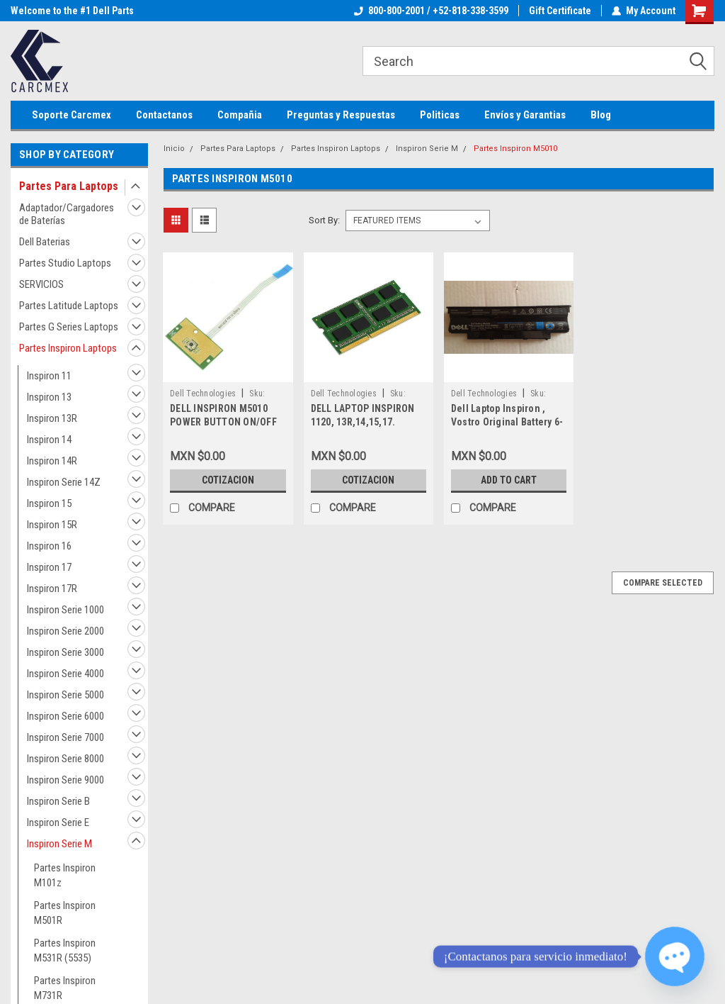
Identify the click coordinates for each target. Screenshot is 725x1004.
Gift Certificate (560, 10)
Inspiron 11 (49, 375)
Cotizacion (228, 480)
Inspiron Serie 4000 (65, 673)
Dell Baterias (44, 241)
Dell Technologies (203, 393)
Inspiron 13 (49, 397)
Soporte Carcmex (71, 114)
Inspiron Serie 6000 (65, 716)
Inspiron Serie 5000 (65, 694)
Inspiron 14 (49, 439)
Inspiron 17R (52, 588)
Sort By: (324, 220)
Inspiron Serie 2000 (65, 631)
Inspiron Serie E (58, 822)
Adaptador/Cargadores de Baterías (66, 214)
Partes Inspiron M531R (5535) (65, 950)
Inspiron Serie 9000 (65, 780)
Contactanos (164, 114)
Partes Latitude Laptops (68, 305)
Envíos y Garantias (525, 114)
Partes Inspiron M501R (65, 913)
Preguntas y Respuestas (341, 114)
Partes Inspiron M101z (65, 875)
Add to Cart (509, 480)
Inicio (174, 148)
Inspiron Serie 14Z (64, 482)
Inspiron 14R (52, 460)
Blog (600, 114)
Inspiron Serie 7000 (65, 737)
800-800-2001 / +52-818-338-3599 (431, 10)
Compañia (239, 114)
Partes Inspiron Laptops (68, 348)
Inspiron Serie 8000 (65, 758)
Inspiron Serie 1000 (65, 609)
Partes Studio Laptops (65, 263)
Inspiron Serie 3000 (65, 652)
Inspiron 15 (49, 503)
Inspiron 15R (52, 524)
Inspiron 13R (52, 418)
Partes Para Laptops (68, 186)
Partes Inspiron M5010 (515, 148)
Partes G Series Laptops (68, 326)
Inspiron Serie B (58, 801)
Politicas (439, 114)
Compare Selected (662, 583)
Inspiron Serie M (59, 843)
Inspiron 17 (49, 567)
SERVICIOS (41, 284)
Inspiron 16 (49, 546)
